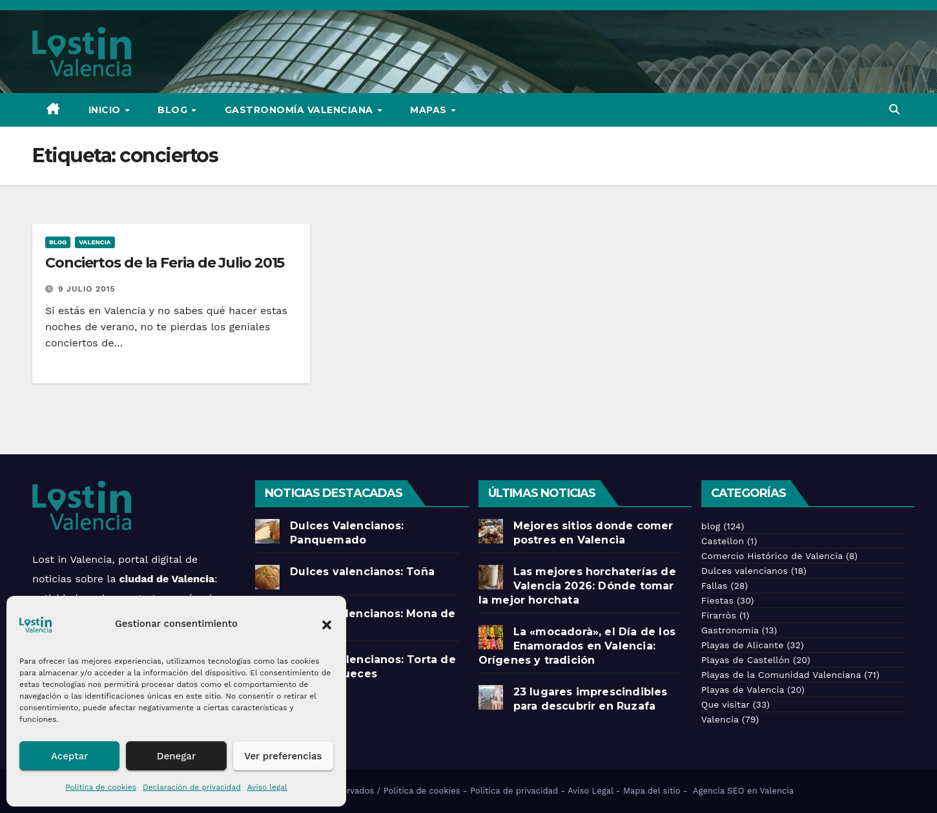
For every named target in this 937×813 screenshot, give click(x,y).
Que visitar (725, 704)
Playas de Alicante (742, 645)
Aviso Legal (590, 791)
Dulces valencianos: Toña (362, 571)
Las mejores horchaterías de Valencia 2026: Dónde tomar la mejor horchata (577, 585)
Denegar (176, 756)
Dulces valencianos (744, 570)
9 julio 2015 (87, 288)
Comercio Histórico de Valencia (772, 556)
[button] (326, 623)
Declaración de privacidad (192, 787)
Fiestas (717, 600)
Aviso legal (267, 787)
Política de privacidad (514, 791)
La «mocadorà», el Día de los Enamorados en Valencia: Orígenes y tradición (577, 646)
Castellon (722, 541)
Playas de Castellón (745, 660)
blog (58, 242)
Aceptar (69, 756)
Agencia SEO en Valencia (744, 791)
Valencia (94, 242)
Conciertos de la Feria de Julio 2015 (164, 262)
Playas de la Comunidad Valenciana (781, 675)
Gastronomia (730, 630)
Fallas (714, 585)
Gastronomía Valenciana (300, 110)
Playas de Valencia (743, 689)
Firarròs (718, 615)
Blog (174, 110)
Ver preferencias (283, 756)
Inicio (106, 110)
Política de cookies (100, 787)
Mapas (429, 110)
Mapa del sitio (652, 791)
